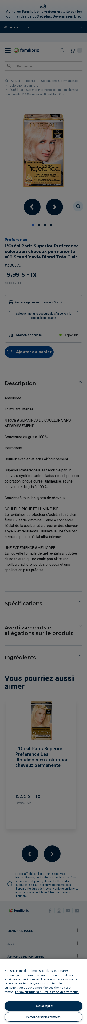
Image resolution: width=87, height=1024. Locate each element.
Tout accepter (43, 1006)
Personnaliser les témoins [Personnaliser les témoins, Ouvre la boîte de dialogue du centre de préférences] (43, 1017)
